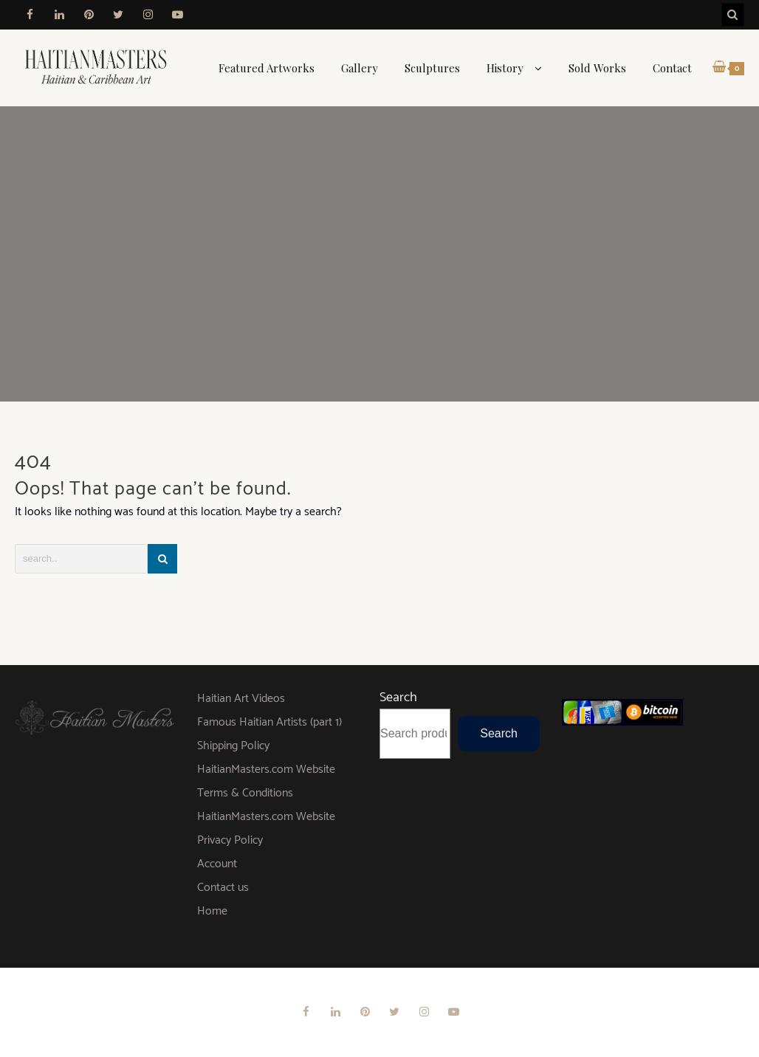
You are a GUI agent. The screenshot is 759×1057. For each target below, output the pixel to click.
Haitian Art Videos (241, 699)
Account (217, 864)
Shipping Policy (233, 746)
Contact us (223, 888)
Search (398, 697)
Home (212, 911)
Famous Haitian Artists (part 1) (269, 722)
